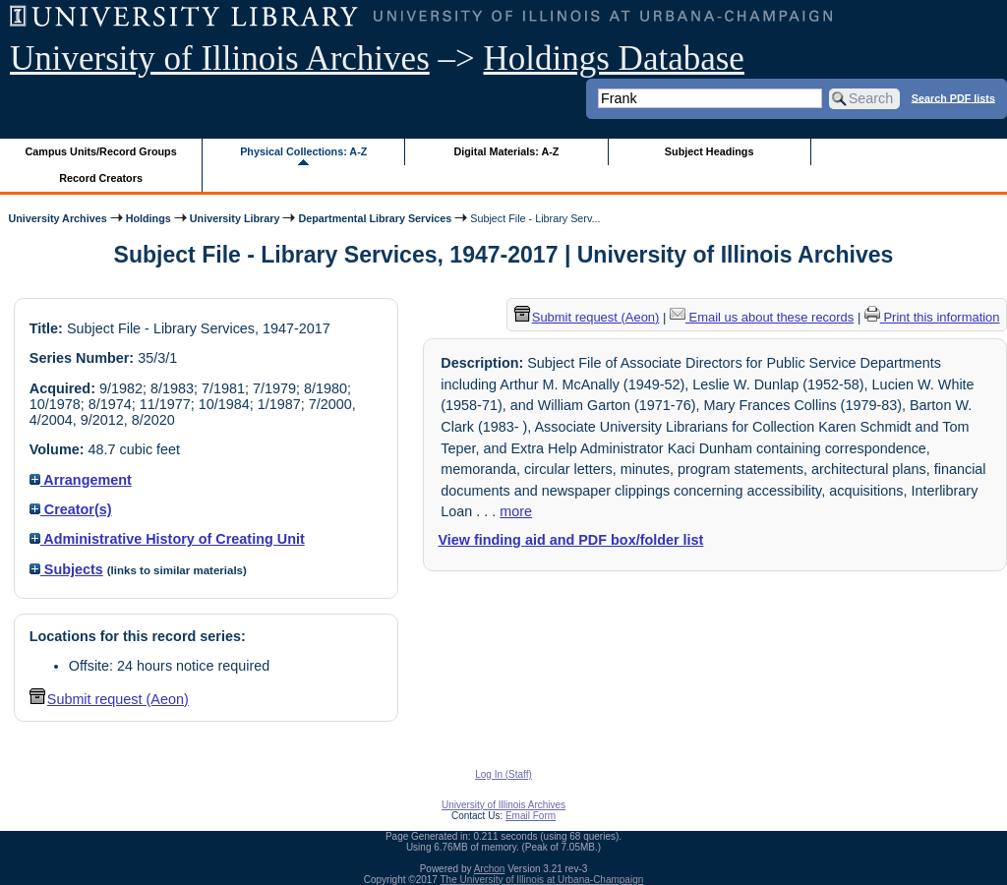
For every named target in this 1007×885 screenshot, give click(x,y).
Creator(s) (71, 509)
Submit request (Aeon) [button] (109, 699)
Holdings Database (614, 58)
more (516, 511)
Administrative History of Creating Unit (167, 539)
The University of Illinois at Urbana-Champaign (542, 879)
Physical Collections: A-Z (303, 151)
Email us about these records (762, 317)
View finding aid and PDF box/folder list (570, 540)
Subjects (66, 569)
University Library (235, 218)
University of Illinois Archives (220, 58)
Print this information (932, 317)
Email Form (530, 815)
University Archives (57, 218)
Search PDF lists (953, 97)
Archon (489, 868)
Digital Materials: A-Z (506, 151)
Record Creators (101, 178)
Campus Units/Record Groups (101, 151)
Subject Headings (709, 151)
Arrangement (81, 480)
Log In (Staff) (503, 774)
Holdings (148, 218)
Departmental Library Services (374, 218)
